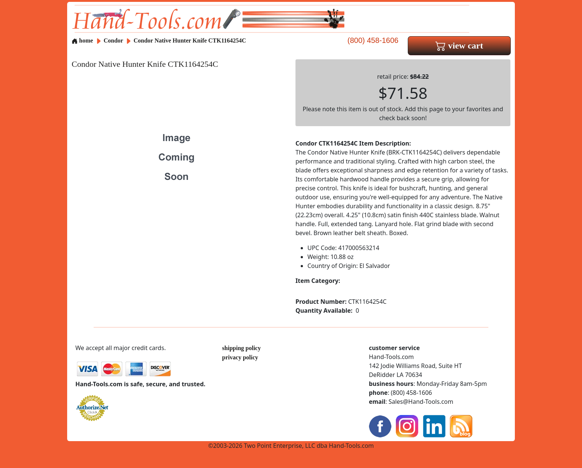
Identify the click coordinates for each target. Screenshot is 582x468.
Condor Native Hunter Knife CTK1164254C (190, 40)
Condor (114, 40)
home (82, 40)
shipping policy (241, 348)
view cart (459, 45)
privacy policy (240, 357)
